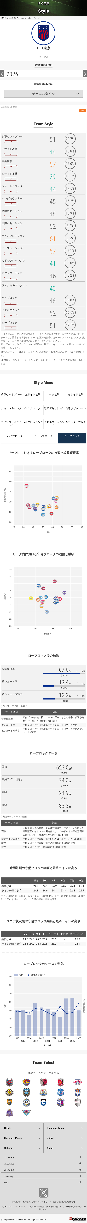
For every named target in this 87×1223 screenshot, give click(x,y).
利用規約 (17, 1202)
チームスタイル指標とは (20, 341)
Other (6, 1183)
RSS (83, 110)
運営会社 (57, 1202)
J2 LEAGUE (9, 1164)
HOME (3, 18)
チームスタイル (43, 94)
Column (8, 1148)
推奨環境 (26, 1202)
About (50, 1148)
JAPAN (50, 1138)
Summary (8, 1176)
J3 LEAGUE (9, 1170)
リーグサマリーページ (69, 344)
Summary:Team (55, 1128)
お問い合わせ (68, 1202)
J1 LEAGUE (9, 1157)
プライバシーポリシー (41, 1202)
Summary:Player (13, 1138)
